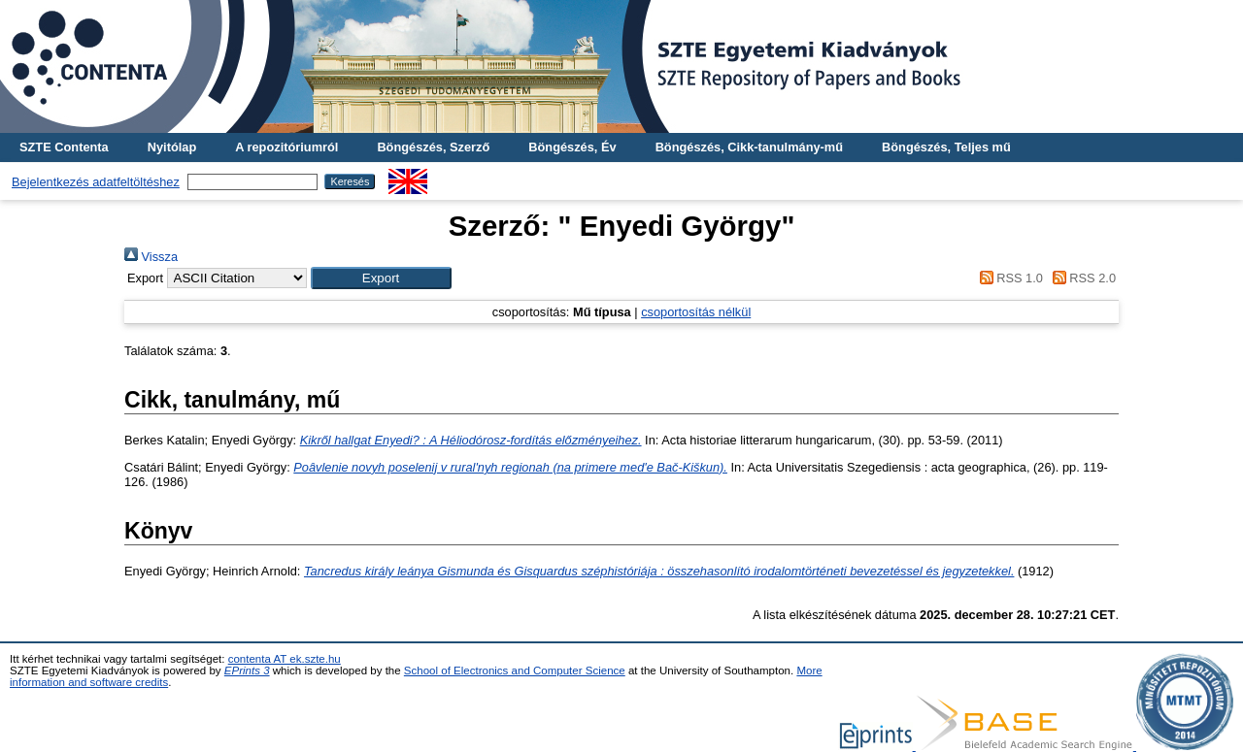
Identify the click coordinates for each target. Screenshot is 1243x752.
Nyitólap (172, 147)
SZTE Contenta (64, 147)
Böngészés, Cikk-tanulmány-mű (749, 147)
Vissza (151, 256)
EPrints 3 (247, 670)
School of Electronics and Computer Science (514, 670)
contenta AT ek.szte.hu (284, 659)
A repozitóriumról (286, 147)
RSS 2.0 (1081, 278)
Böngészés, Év (572, 147)
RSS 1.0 (1008, 278)
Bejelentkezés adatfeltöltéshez (96, 182)
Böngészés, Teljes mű (946, 147)
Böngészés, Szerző (433, 147)
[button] (381, 278)
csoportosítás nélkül (696, 312)
